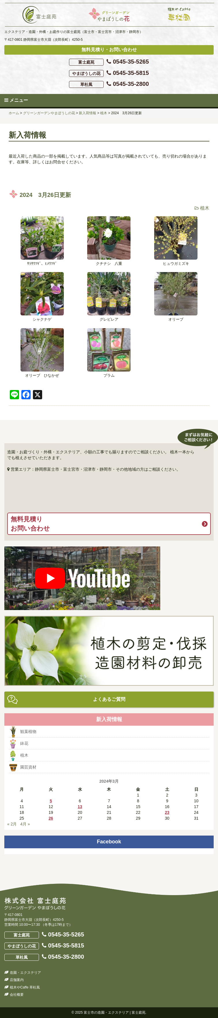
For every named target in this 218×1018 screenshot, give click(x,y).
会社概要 (17, 995)
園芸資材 (28, 767)
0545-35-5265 (109, 62)
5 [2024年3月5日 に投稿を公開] (51, 801)
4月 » (25, 824)
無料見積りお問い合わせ (30, 524)
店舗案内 (17, 980)
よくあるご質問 (109, 699)
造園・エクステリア (25, 973)
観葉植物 (28, 731)
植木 (204, 208)
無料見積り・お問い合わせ (109, 49)
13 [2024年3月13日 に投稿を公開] (80, 806)
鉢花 (24, 743)
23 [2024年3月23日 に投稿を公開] (167, 812)
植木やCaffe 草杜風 (25, 987)
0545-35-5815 (109, 73)
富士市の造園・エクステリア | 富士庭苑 (115, 1012)
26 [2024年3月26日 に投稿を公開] (51, 818)
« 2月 (12, 824)
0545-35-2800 (109, 84)
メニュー (16, 100)
